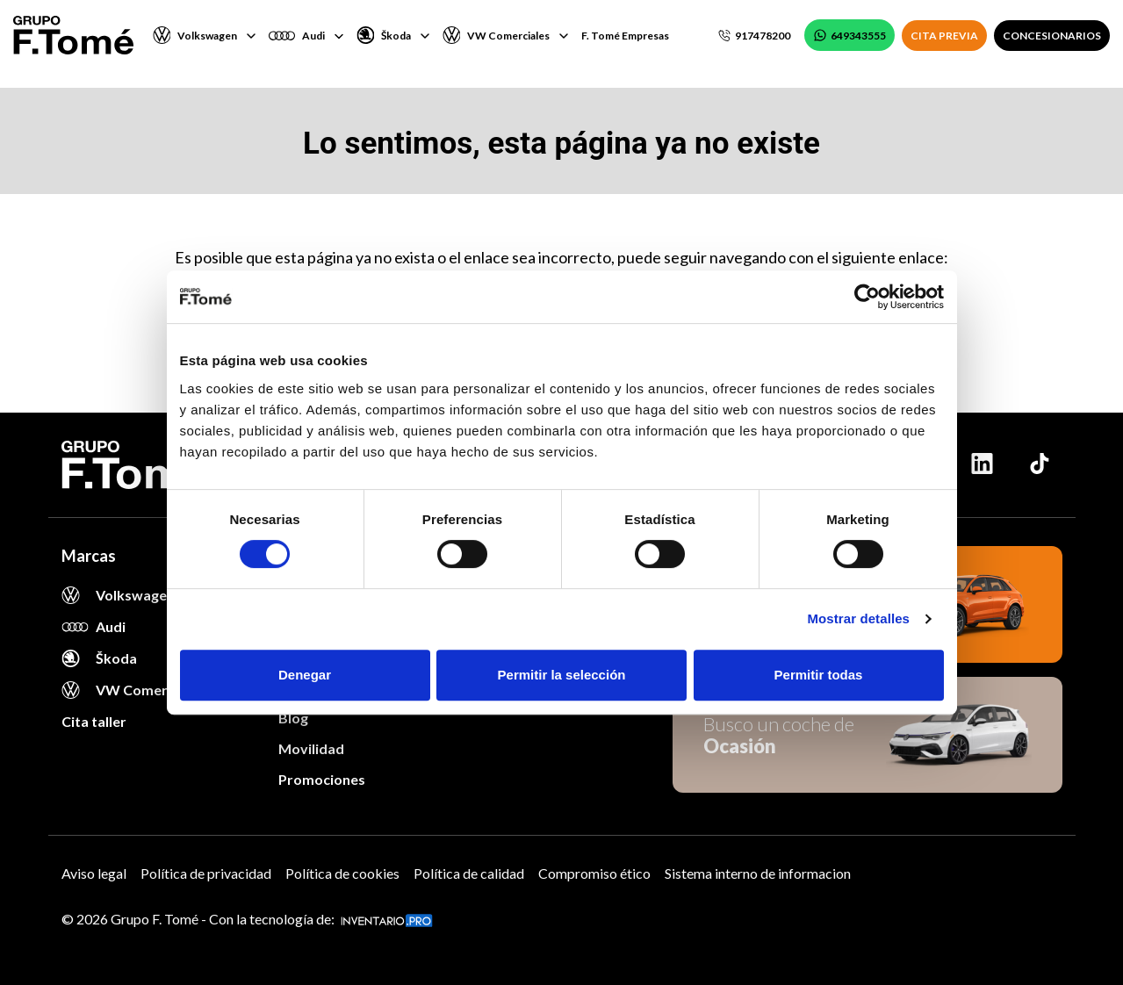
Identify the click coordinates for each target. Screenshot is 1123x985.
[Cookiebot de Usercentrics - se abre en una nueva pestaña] (867, 297)
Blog (293, 717)
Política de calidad (469, 873)
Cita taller (93, 721)
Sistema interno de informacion (758, 873)
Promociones (321, 779)
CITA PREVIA (944, 35)
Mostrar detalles (858, 618)
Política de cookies (342, 873)
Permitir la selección (562, 674)
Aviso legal (93, 873)
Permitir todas (818, 674)
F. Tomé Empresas (625, 35)
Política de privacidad (205, 873)
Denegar (304, 674)
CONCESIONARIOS (1052, 35)
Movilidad (311, 748)
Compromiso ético (594, 873)
